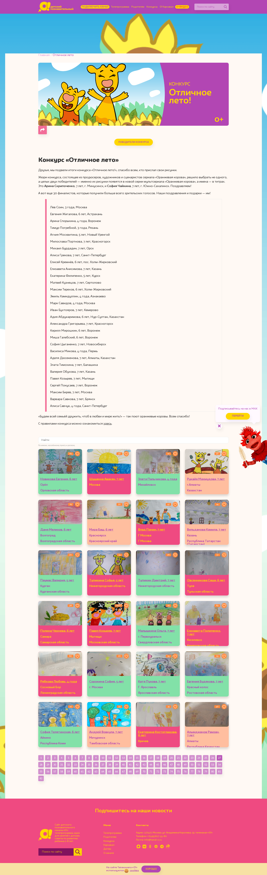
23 (192, 757)
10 (102, 757)
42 (137, 764)
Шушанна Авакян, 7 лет (106, 479)
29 (48, 764)
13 (123, 757)
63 (96, 771)
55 (41, 771)
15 (137, 757)
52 (205, 764)
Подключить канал (95, 7)
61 (82, 771)
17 (150, 757)
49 (185, 764)
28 (41, 764)
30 (54, 764)
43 (144, 764)
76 (185, 771)
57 (54, 771)
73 (164, 771)
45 (157, 764)
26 (212, 757)
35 (89, 764)
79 (205, 771)
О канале (108, 853)
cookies (134, 871)
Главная (44, 55)
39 (116, 764)
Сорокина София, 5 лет (106, 681)
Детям (107, 849)
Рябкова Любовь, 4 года (58, 681)
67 (123, 771)
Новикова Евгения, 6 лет (58, 479)
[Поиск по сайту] (208, 7)
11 (109, 757)
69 (137, 771)
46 (164, 764)
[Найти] (225, 7)
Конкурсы (152, 7)
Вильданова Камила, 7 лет (206, 529)
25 (205, 757)
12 (116, 757)
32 (68, 764)
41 (130, 764)
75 (178, 771)
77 (192, 771)
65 (109, 771)
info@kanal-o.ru (153, 840)
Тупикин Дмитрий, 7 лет (156, 580)
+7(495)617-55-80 (157, 836)
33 (75, 764)
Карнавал (108, 845)
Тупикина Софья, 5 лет (106, 580)
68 (130, 771)
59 (68, 771)
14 (130, 757)
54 (219, 764)
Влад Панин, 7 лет (151, 529)
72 (157, 771)
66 (116, 771)
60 (75, 771)
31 (61, 764)
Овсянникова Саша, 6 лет (206, 580)
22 (185, 757)
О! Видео (182, 7)
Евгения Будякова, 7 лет (205, 681)
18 (157, 757)
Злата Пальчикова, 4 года (157, 479)
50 (192, 764)
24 (199, 757)
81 (219, 771)
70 (144, 771)
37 (102, 764)
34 (82, 764)
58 (61, 771)
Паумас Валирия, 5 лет (57, 580)
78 (199, 771)
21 (178, 757)
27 (219, 757)
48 (178, 764)
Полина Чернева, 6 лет (57, 631)
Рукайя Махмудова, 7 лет (206, 479)
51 (199, 764)
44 (150, 764)
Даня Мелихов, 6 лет (56, 529)
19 (164, 757)
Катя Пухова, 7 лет (152, 681)
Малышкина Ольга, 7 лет (156, 631)
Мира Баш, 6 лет (101, 529)
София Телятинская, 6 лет (60, 732)
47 (171, 764)
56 (48, 771)
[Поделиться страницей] (42, 130)
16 (144, 757)
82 (41, 778)
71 (150, 771)
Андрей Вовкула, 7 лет (106, 732)
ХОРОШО (151, 869)
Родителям (137, 7)
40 (123, 764)
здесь (107, 423)
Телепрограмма (120, 7)
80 (212, 771)
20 (171, 757)
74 (171, 771)
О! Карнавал (167, 7)
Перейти (238, 416)
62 (89, 771)
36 (96, 764)
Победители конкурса (133, 142)
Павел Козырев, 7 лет (105, 631)
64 (102, 771)
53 (212, 764)
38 (109, 764)
